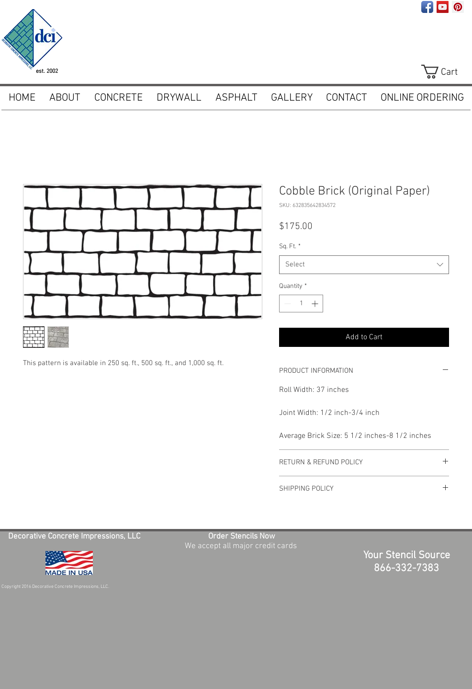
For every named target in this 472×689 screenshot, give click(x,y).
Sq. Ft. (290, 246)
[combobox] (364, 264)
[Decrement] (286, 303)
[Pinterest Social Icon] (458, 7)
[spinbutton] (301, 303)
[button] (118, 98)
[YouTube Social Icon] (443, 7)
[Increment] (316, 303)
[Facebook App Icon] (427, 7)
